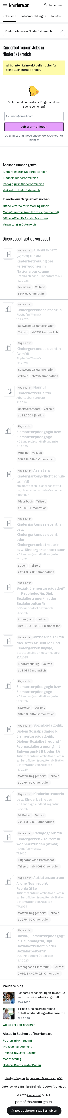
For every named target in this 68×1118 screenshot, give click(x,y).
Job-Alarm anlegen (34, 126)
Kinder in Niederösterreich (20, 178)
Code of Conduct (54, 1086)
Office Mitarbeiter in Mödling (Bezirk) (27, 206)
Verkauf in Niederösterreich (21, 190)
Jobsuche (9, 16)
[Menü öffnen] (5, 5)
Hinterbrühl (42, 967)
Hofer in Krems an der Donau (22, 1065)
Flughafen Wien (44, 326)
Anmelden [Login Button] (53, 5)
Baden (22, 565)
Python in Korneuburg (17, 1040)
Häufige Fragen (15, 1078)
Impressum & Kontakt (41, 1078)
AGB (60, 1078)
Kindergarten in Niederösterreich (25, 172)
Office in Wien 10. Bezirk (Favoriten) (25, 218)
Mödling (23, 452)
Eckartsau (25, 287)
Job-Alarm (57, 16)
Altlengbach (26, 619)
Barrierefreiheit (30, 1086)
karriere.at (43, 1034)
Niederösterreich (17, 54)
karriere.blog (13, 986)
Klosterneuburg (28, 664)
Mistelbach (25, 501)
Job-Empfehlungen (33, 16)
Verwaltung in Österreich (19, 224)
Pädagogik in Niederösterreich (23, 184)
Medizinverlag (12, 1059)
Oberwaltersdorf (29, 409)
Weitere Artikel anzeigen (19, 1025)
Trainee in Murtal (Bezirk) (19, 1053)
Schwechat (25, 326)
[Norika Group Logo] (33, 1102)
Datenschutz (10, 1086)
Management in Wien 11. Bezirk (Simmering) (31, 212)
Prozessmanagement (17, 1046)
